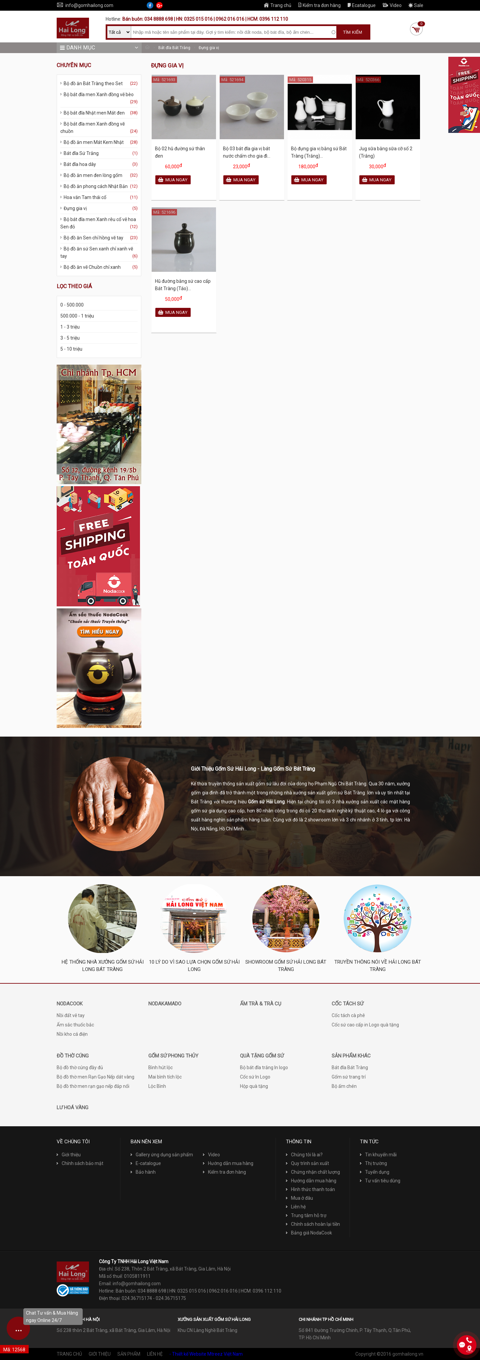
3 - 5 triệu (70, 338)
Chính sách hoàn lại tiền (313, 1224)
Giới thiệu (69, 1154)
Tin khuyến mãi (378, 1154)
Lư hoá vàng (72, 1108)
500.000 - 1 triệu (77, 316)
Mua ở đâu (299, 1198)
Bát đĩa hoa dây (99, 164)
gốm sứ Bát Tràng (346, 792)
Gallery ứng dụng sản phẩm (162, 1154)
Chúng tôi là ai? (304, 1154)
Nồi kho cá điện (72, 1034)
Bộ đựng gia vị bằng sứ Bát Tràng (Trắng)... (319, 152)
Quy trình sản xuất (307, 1163)
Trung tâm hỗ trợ (306, 1215)
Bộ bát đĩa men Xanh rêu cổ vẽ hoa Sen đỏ (99, 223)
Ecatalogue (361, 5)
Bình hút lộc (160, 1067)
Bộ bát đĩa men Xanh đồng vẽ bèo (99, 99)
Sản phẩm (128, 1354)
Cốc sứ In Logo (255, 1077)
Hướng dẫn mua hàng (228, 1163)
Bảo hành (143, 1172)
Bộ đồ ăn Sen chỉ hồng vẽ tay (99, 237)
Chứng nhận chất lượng (313, 1172)
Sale (415, 5)
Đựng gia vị (209, 47)
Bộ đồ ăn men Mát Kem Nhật (99, 142)
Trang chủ (277, 5)
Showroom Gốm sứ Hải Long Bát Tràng (285, 965)
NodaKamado (164, 1004)
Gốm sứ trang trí (349, 1077)
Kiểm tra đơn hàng (319, 5)
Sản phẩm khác (351, 1056)
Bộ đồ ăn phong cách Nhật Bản (99, 186)
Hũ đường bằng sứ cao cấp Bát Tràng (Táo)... (183, 284)
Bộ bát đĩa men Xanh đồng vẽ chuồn (99, 128)
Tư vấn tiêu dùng (380, 1180)
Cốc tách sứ (347, 1004)
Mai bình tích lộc (165, 1077)
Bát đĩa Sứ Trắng (99, 153)
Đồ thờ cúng (73, 1056)
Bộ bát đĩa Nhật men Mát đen (99, 113)
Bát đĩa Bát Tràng (174, 47)
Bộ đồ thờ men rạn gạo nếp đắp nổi (93, 1086)
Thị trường (373, 1163)
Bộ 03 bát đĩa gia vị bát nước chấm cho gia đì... (246, 152)
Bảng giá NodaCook (309, 1232)
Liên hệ (296, 1206)
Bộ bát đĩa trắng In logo (264, 1067)
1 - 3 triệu (70, 327)
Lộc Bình (157, 1086)
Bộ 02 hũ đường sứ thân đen (180, 152)
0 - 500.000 (72, 305)
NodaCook (70, 1004)
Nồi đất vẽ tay (71, 1015)
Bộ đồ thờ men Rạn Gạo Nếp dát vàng (95, 1077)
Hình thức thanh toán (310, 1189)
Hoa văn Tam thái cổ (99, 197)
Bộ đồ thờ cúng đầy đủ (80, 1067)
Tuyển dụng (374, 1172)
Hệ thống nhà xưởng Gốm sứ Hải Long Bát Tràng (103, 965)
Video (392, 5)
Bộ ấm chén (344, 1086)
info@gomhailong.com (85, 5)
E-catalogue (146, 1163)
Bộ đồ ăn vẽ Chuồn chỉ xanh (99, 267)
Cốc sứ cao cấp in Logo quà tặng (365, 1024)
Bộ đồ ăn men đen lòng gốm (99, 175)
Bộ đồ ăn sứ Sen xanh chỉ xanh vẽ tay (99, 253)
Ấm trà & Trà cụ (260, 1004)
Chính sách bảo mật (80, 1163)
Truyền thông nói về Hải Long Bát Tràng (377, 965)
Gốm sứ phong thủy (173, 1056)
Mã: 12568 (14, 1349)
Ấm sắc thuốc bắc (75, 1024)
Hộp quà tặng (254, 1086)
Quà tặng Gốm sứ (262, 1056)
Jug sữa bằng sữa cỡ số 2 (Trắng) (385, 152)
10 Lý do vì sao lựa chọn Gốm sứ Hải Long (194, 965)
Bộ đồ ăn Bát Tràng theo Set (99, 83)
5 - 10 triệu (71, 349)
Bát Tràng (201, 801)
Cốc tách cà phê (348, 1015)
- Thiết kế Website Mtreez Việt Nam (206, 1354)
